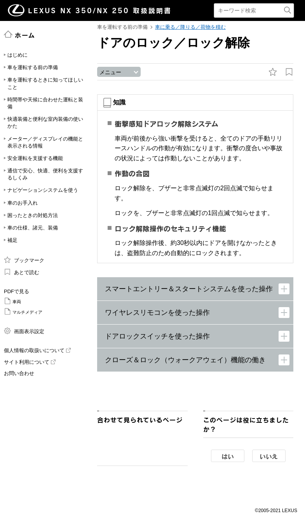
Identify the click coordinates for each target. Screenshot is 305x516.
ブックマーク (24, 259)
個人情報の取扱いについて (37, 350)
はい (227, 456)
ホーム (19, 34)
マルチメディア (23, 311)
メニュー (110, 72)
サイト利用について (30, 362)
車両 (12, 300)
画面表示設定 (24, 330)
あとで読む (21, 271)
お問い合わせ (19, 373)
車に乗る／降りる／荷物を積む (190, 27)
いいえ (269, 456)
